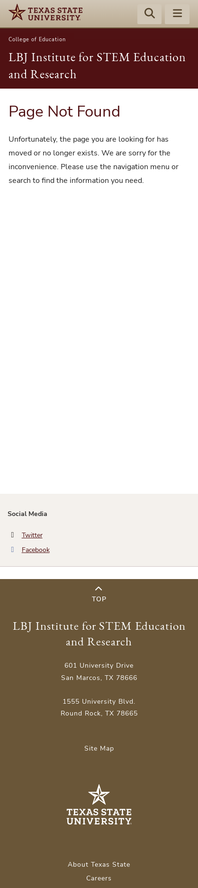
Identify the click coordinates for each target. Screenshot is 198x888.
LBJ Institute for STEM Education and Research (99, 633)
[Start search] (149, 14)
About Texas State (99, 864)
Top (99, 594)
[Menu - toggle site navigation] (177, 14)
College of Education (37, 39)
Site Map (99, 748)
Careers (99, 878)
